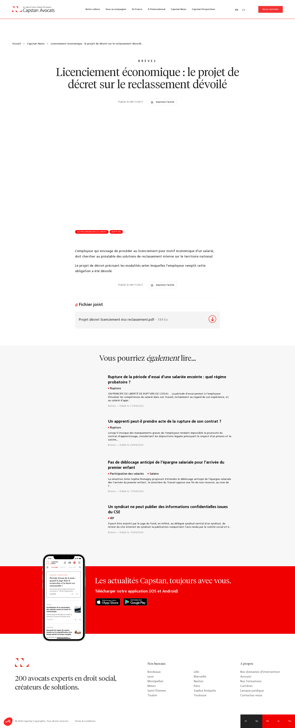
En (257, 721)
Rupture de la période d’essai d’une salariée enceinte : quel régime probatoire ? (167, 379)
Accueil (16, 43)
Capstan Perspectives (203, 9)
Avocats (245, 676)
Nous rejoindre (271, 9)
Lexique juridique (252, 691)
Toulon (152, 695)
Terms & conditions (85, 721)
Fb (267, 721)
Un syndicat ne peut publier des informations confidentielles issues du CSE (168, 509)
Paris (197, 686)
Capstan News (178, 9)
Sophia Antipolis (205, 691)
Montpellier (155, 681)
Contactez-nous (251, 695)
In (279, 721)
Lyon (151, 676)
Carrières (246, 686)
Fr (246, 721)
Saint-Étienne (157, 691)
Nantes (198, 681)
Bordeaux (154, 672)
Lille (196, 672)
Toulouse (200, 695)
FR (236, 10)
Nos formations (251, 681)
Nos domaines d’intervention (260, 672)
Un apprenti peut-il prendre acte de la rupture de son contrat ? (164, 422)
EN (243, 10)
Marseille (200, 676)
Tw (289, 721)
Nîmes (152, 686)
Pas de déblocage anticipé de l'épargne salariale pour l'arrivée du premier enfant (166, 465)
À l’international (156, 9)
